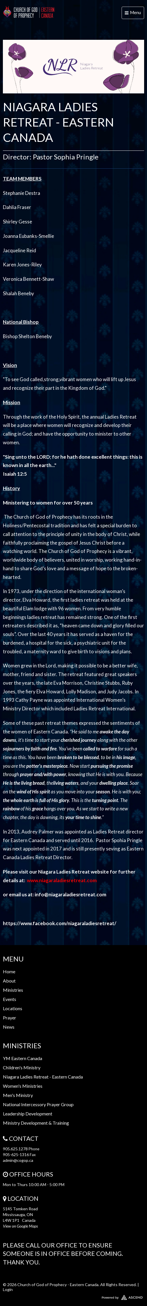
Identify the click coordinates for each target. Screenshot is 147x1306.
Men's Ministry (18, 1095)
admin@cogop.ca (18, 1160)
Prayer (9, 1017)
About (9, 980)
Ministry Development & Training (36, 1123)
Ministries (13, 990)
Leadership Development (27, 1113)
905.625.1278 (15, 1148)
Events (9, 999)
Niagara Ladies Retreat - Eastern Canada (43, 1076)
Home (9, 971)
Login (8, 1289)
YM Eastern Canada (22, 1058)
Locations (12, 1008)
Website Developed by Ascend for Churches (73, 1296)
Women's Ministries (22, 1086)
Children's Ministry (21, 1067)
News (8, 1027)
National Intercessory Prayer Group (38, 1104)
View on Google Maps (20, 1226)
